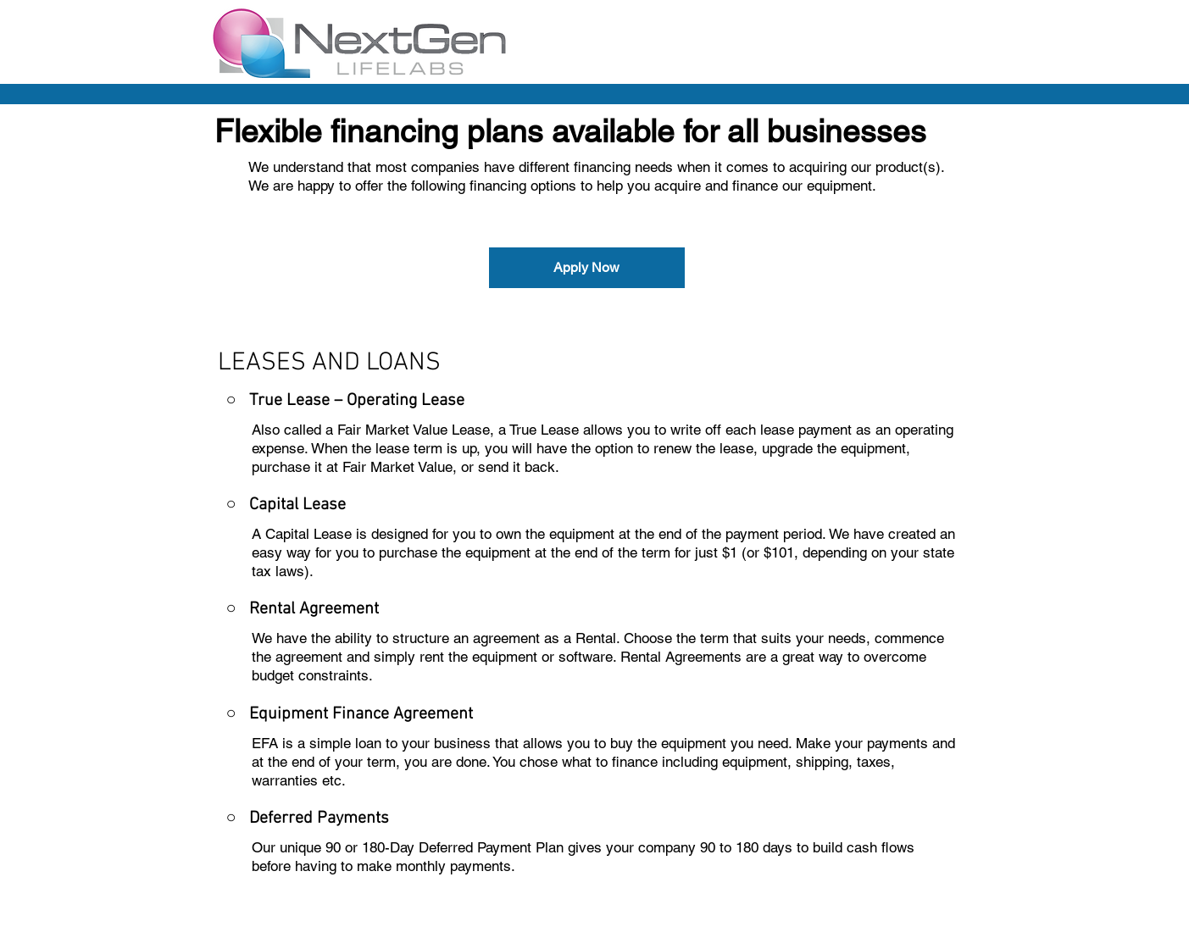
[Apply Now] (587, 267)
